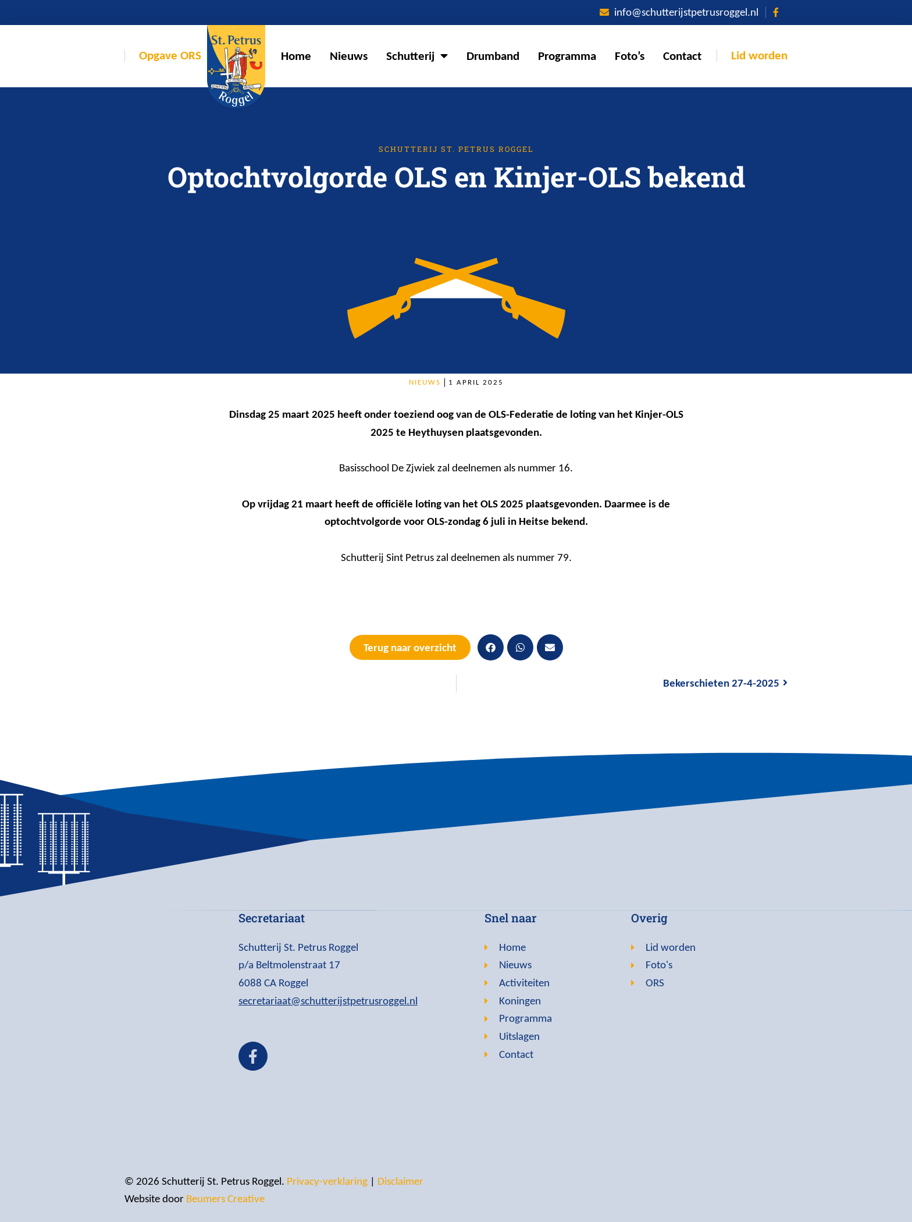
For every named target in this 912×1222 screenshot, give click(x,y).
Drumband (492, 55)
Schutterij (417, 56)
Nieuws (349, 55)
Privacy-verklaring (327, 1181)
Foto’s (629, 55)
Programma (567, 55)
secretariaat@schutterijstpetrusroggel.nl (328, 1000)
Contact (682, 55)
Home (296, 55)
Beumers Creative (225, 1198)
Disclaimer (400, 1181)
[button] (491, 647)
